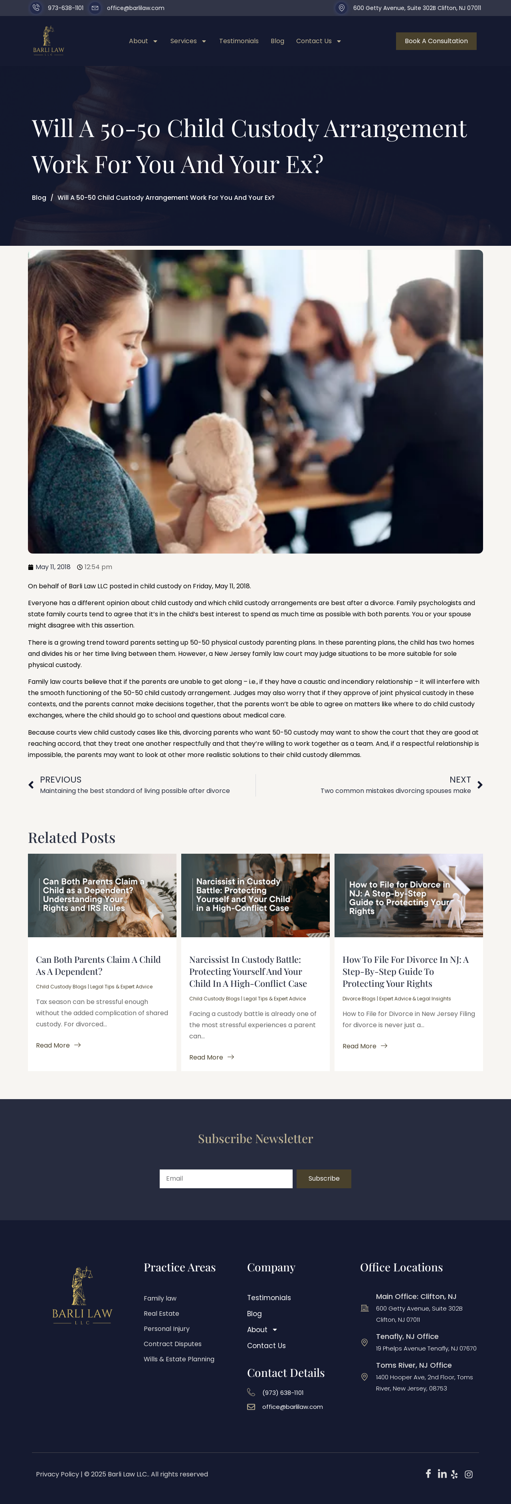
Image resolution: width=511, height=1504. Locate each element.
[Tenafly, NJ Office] (364, 1342)
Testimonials (239, 41)
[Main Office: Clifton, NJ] (364, 1308)
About (143, 41)
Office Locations (401, 1266)
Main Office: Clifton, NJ (416, 1296)
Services (188, 41)
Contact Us (319, 41)
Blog (277, 41)
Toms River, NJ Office (414, 1365)
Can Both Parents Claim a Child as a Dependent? (98, 965)
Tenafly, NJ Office (407, 1336)
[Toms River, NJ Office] (364, 1377)
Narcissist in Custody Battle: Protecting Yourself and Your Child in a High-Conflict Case (248, 971)
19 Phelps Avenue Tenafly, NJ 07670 (426, 1348)
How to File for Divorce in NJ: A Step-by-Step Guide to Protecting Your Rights (406, 971)
